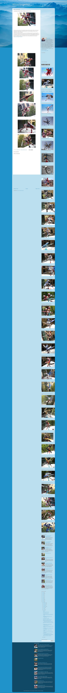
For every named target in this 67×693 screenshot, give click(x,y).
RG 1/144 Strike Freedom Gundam (42, 676)
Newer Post (16, 188)
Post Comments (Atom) (20, 190)
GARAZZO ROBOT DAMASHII (47, 635)
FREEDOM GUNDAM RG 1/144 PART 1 (48, 547)
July (43, 608)
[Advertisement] (26, 181)
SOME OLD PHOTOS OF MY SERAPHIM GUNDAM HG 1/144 (47, 621)
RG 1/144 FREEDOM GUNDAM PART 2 (48, 542)
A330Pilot (36, 690)
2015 (43, 598)
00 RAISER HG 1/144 (48, 579)
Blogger (42, 690)
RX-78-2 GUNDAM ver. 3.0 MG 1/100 (43, 671)
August (44, 607)
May (43, 637)
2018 (43, 594)
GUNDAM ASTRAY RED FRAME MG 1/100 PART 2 (48, 563)
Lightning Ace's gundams (21, 4)
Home (27, 188)
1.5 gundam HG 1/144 (46, 618)
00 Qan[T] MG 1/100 (48, 553)
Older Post (37, 188)
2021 (43, 592)
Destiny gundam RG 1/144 (41, 685)
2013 (43, 600)
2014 (43, 599)
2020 (43, 593)
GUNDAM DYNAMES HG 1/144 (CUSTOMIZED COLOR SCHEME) (48, 634)
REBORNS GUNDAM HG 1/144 (47, 619)
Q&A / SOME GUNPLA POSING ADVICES (48, 536)
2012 (43, 601)
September (44, 606)
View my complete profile (45, 50)
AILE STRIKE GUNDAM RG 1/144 (42, 662)
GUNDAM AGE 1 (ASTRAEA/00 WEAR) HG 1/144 (47, 624)
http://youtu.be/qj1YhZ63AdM (18, 36)
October (44, 605)
